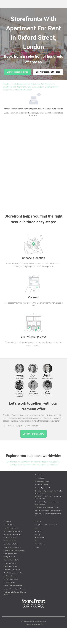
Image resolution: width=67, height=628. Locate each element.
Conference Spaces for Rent (12, 569)
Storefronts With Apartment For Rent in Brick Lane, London (33, 465)
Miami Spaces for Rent (10, 537)
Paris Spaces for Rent (10, 540)
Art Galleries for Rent (10, 563)
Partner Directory (40, 478)
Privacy (37, 547)
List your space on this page (48, 72)
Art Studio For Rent (9, 582)
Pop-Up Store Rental (10, 556)
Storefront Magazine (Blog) (43, 481)
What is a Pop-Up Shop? (42, 488)
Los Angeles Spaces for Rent (12, 534)
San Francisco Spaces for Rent (13, 531)
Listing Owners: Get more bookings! (46, 525)
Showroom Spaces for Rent (12, 560)
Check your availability (33, 434)
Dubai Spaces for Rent (10, 553)
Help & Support (39, 537)
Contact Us (38, 531)
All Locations (7, 521)
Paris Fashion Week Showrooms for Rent (47, 507)
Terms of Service (40, 544)
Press (36, 540)
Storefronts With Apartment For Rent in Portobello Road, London (33, 462)
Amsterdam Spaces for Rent (12, 547)
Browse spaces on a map (17, 72)
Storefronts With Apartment (42, 84)
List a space (38, 521)
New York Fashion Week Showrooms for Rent (48, 510)
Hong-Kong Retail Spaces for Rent (14, 550)
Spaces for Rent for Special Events (14, 589)
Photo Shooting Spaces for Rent (13, 573)
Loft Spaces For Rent (10, 576)
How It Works (39, 475)
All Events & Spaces (10, 525)
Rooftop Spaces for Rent (11, 579)
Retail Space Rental (21, 84)
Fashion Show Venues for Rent (13, 585)
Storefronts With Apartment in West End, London (23, 87)
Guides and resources (41, 484)
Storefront (7, 84)
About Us (37, 534)
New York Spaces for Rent (11, 528)
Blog (36, 528)
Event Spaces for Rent (10, 566)
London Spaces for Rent (11, 544)
